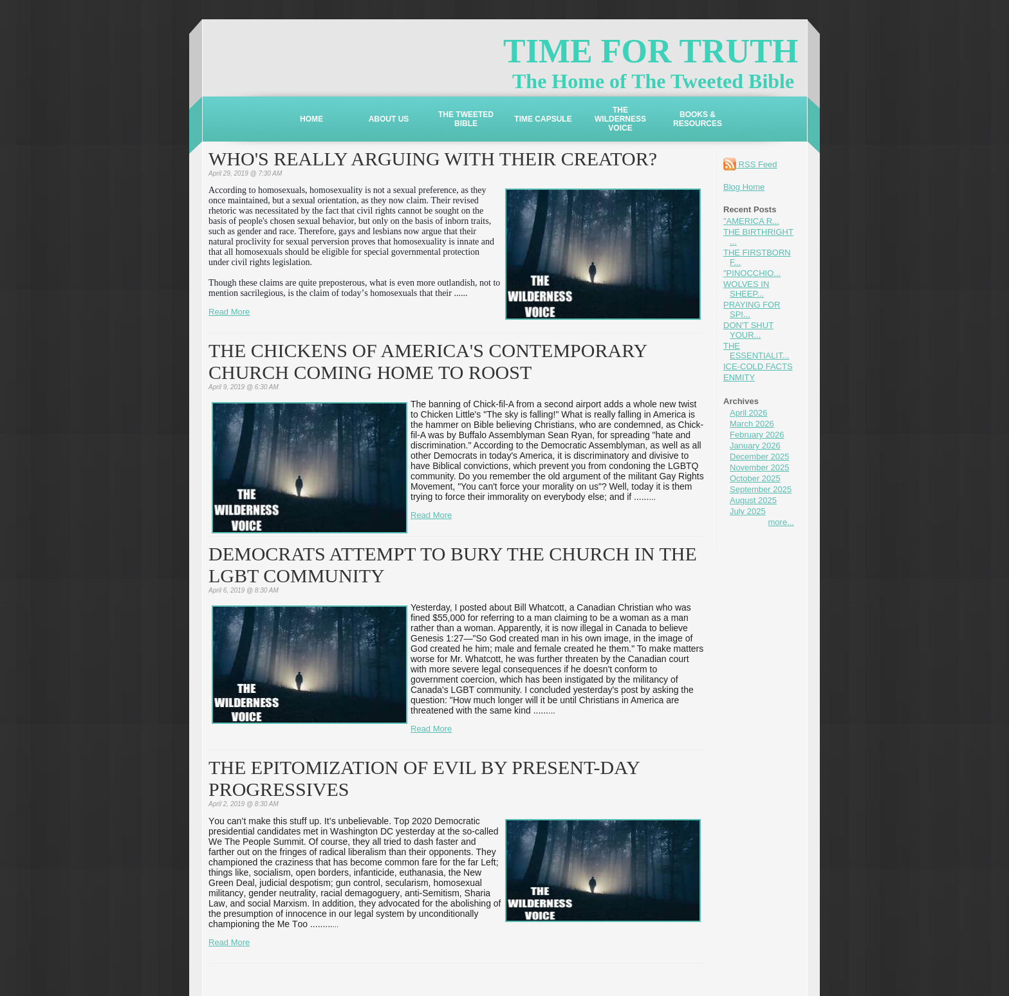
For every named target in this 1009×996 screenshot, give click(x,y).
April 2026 (749, 413)
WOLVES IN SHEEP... (746, 289)
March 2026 (752, 424)
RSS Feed (750, 164)
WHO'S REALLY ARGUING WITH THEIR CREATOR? (432, 158)
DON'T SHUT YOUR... (748, 330)
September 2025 (760, 489)
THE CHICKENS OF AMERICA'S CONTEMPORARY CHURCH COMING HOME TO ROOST (427, 361)
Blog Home (743, 187)
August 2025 (753, 500)
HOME (311, 119)
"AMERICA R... (751, 221)
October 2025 (755, 478)
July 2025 (748, 511)
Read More (229, 312)
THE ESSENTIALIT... (756, 350)
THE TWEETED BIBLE (466, 119)
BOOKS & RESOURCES (697, 119)
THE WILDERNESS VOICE (620, 119)
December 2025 (760, 456)
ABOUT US (389, 119)
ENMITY (739, 377)
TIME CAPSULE (542, 119)
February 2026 (757, 434)
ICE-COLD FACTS (758, 366)
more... (781, 522)
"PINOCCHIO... (752, 273)
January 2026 (755, 445)
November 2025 (760, 467)
